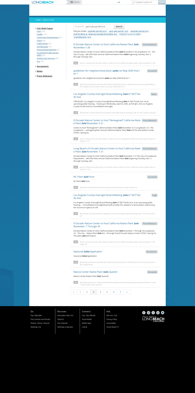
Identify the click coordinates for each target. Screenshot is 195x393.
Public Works (42, 43)
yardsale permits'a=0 (97, 31)
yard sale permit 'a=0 (118, 31)
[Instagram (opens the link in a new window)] (148, 312)
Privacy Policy (111, 319)
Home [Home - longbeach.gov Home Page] (38, 20)
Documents (43, 66)
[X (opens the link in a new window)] (153, 312)
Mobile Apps (86, 323)
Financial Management (46, 49)
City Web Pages (45, 28)
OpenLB (60, 319)
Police (39, 40)
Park (39, 31)
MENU (77, 2)
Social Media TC (112, 327)
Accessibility (111, 323)
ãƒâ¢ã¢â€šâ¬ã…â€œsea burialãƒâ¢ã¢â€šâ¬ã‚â (95, 34)
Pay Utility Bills (36, 316)
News (39, 71)
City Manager (42, 46)
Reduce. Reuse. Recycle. (40, 323)
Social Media (87, 319)
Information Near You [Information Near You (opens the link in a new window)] (65, 316)
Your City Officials (88, 316)
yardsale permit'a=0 (139, 31)
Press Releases (44, 76)
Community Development (48, 37)
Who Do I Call (111, 316)
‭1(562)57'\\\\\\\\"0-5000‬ (129, 34)
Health (39, 34)
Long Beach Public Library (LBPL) (48, 54)
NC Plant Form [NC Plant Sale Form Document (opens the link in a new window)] (115, 177)
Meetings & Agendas (65, 327)
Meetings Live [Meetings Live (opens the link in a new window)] (36, 327)
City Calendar (62, 323)
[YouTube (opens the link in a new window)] (162, 312)
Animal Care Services (46, 58)
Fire (38, 61)
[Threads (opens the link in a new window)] (158, 312)
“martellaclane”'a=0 (82, 37)
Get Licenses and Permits (40, 319)
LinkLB (84, 327)
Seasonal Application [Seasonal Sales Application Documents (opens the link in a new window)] (115, 252)
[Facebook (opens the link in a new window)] (144, 312)
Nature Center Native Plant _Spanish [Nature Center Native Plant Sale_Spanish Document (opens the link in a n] (115, 272)
